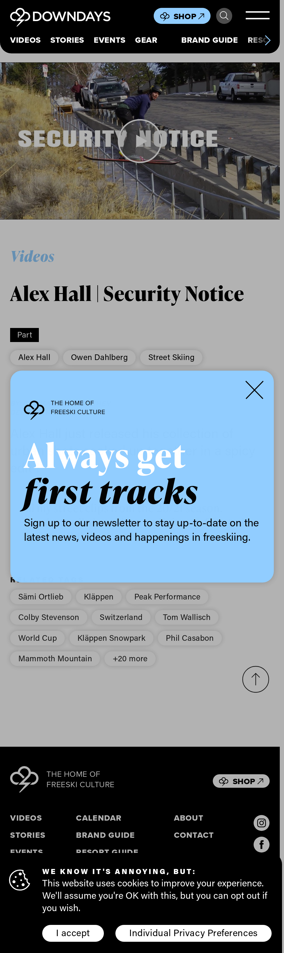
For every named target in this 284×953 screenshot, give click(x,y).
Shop (189, 16)
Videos (25, 40)
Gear (146, 40)
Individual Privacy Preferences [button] (193, 932)
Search (224, 15)
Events (109, 40)
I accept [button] (73, 932)
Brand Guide (209, 40)
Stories (67, 40)
